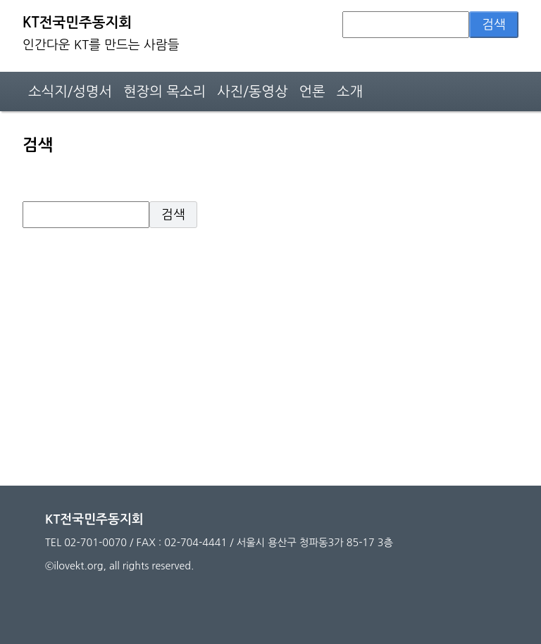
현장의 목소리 (164, 91)
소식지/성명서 (70, 91)
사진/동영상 (252, 91)
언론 (312, 91)
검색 (494, 24)
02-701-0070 (95, 543)
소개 (350, 91)
